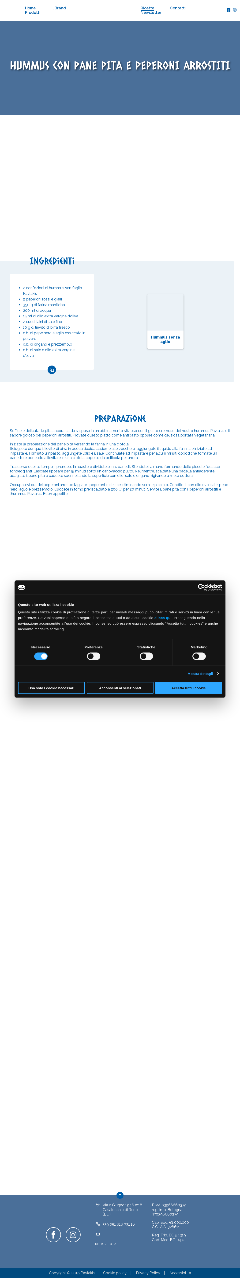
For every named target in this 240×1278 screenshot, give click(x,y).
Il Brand (59, 8)
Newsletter (151, 12)
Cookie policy (115, 1273)
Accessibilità (180, 1273)
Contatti (178, 8)
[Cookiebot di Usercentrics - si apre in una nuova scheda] (201, 587)
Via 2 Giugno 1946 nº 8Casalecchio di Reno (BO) (122, 1209)
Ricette (147, 8)
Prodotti (32, 12)
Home (30, 8)
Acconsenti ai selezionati (120, 688)
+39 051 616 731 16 (119, 1224)
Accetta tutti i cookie (188, 688)
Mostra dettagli (200, 674)
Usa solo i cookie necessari (52, 688)
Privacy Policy (148, 1273)
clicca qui (163, 618)
